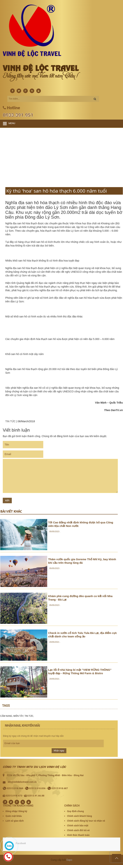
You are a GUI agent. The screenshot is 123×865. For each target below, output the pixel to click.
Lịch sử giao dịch (15, 820)
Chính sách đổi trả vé (78, 830)
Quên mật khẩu (14, 816)
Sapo (69, 859)
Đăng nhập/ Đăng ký (16, 811)
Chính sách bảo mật (77, 825)
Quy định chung (75, 811)
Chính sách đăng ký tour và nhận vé (86, 820)
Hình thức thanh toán (78, 835)
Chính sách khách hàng (79, 816)
